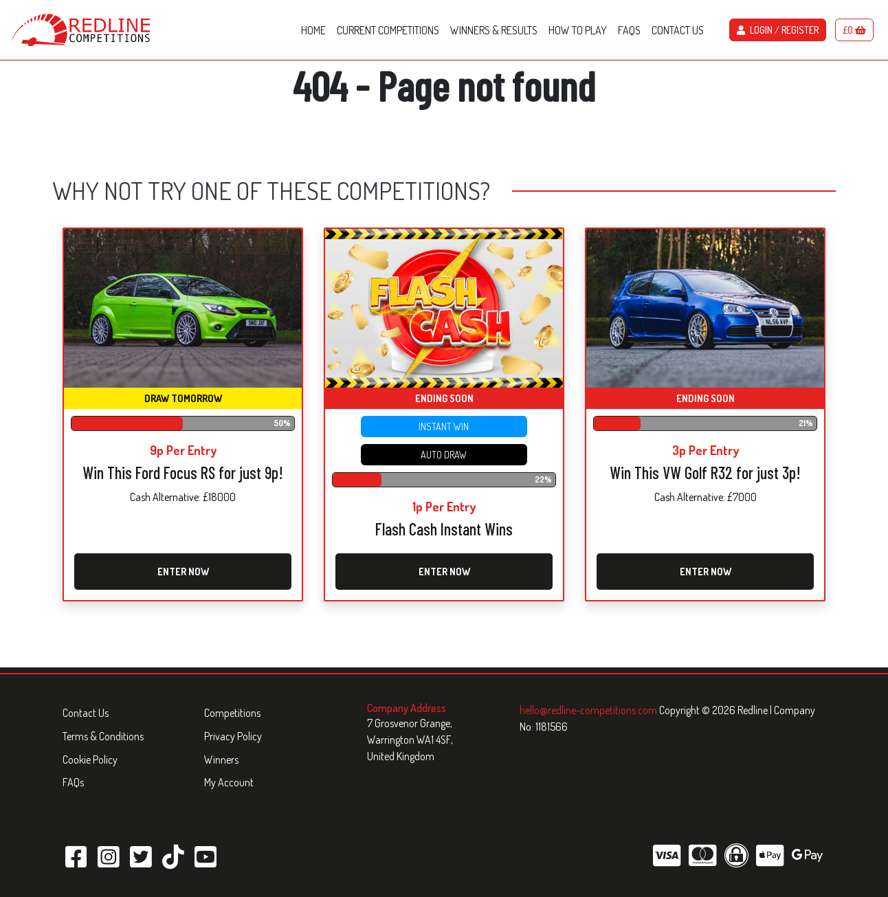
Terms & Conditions (103, 736)
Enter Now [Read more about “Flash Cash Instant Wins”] (444, 571)
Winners (221, 759)
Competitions (232, 713)
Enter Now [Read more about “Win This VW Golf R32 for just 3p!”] (705, 571)
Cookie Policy (90, 759)
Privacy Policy (233, 736)
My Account (229, 782)
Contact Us (86, 713)
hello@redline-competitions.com (589, 710)
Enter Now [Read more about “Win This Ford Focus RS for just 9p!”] (183, 571)
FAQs (73, 782)
